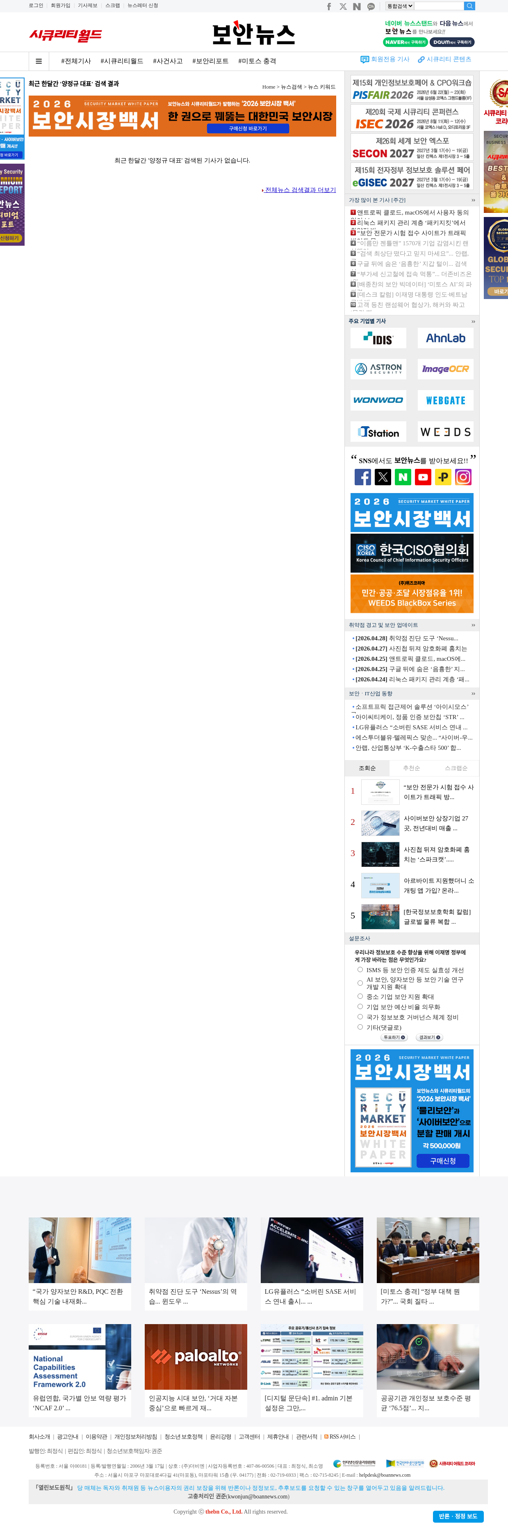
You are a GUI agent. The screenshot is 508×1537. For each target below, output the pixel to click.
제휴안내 (278, 1437)
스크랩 (112, 5)
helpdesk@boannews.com (384, 1475)
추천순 (411, 768)
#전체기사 (76, 60)
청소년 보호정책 (183, 1437)
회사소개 (39, 1437)
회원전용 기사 (390, 59)
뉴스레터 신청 (143, 5)
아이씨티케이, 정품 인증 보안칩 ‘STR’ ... (409, 717)
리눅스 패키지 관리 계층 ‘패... (412, 679)
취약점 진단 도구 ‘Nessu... (406, 638)
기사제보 (88, 5)
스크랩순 (456, 768)
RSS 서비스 (342, 1437)
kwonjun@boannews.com (257, 1497)
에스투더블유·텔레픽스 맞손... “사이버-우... (413, 737)
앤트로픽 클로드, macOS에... (410, 658)
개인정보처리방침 (135, 1437)
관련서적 (306, 1437)
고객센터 (249, 1437)
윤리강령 (220, 1437)
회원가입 (61, 5)
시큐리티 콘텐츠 (449, 59)
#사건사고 (168, 60)
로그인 (36, 5)
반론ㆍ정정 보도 (458, 1517)
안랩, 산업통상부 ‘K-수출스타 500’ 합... (408, 748)
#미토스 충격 (257, 60)
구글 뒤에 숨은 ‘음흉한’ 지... (410, 669)
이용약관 (96, 1437)
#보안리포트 (211, 60)
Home (269, 87)
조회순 (367, 768)
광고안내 (67, 1437)
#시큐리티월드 (122, 60)
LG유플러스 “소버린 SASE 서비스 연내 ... (411, 727)
